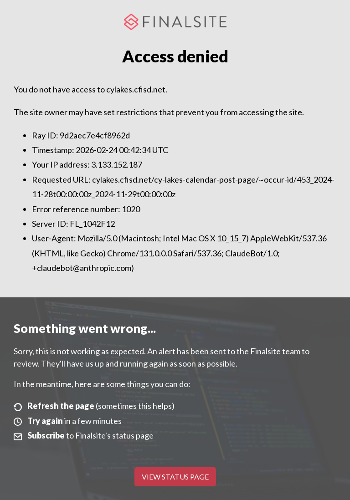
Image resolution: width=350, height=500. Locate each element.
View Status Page (175, 476)
